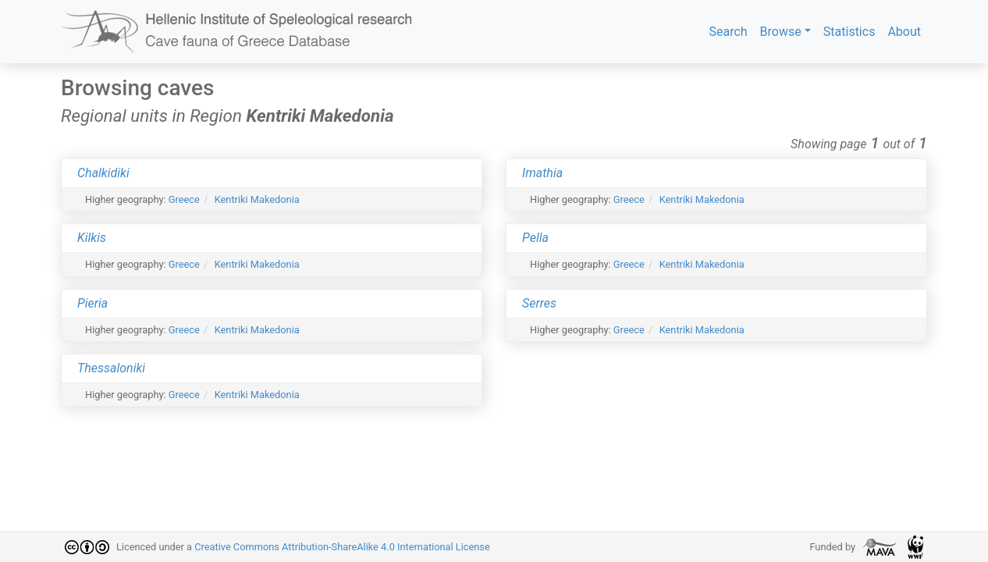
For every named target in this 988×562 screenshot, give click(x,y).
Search (728, 31)
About (904, 31)
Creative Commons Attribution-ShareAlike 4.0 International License (342, 547)
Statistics (849, 31)
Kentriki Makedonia (257, 199)
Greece (184, 199)
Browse (780, 31)
